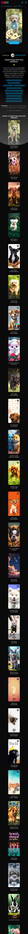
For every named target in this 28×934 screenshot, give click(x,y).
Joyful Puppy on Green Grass (14, 239)
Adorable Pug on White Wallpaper (14, 735)
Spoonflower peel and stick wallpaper (14, 90)
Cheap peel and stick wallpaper (14, 88)
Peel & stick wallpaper (19, 85)
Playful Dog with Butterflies (14, 704)
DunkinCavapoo (18, 55)
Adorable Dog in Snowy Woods (14, 889)
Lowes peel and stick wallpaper (14, 96)
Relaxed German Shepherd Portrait (14, 827)
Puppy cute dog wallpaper (14, 83)
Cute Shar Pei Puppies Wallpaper (14, 796)
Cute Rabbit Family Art (14, 920)
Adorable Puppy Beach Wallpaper (14, 611)
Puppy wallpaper (17, 6)
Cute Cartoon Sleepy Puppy (14, 580)
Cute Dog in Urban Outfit (14, 642)
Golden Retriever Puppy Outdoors (14, 147)
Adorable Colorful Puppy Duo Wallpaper (14, 456)
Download (14, 43)
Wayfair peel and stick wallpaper (14, 98)
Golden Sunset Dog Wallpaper (14, 208)
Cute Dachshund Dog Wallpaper (14, 425)
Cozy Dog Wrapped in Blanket (14, 549)
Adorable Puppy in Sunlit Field (14, 487)
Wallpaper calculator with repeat (14, 80)
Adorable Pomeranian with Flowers (14, 363)
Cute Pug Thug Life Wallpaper (14, 765)
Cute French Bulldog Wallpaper (14, 270)
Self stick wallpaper (8, 85)
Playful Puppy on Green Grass (14, 301)
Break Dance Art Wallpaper (14, 858)
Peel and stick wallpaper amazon (14, 101)
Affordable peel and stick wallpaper (14, 93)
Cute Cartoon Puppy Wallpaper (14, 332)
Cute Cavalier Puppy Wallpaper (14, 394)
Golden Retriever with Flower (14, 178)
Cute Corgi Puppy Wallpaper (14, 518)
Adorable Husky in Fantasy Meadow (14, 673)
